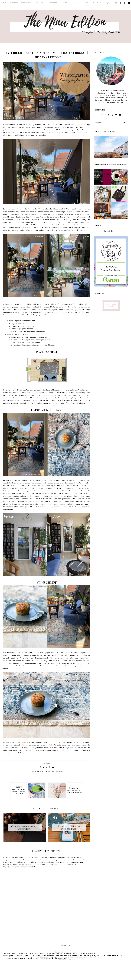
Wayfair (25, 745)
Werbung (60, 771)
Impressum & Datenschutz (21, 3)
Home (4, 3)
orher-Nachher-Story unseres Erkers (51, 507)
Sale (51, 745)
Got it (125, 956)
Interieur (49, 771)
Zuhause (76, 3)
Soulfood (53, 3)
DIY (87, 3)
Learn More (111, 956)
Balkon (40, 771)
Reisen (65, 3)
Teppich (24, 742)
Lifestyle (97, 3)
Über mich (40, 3)
